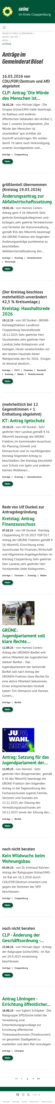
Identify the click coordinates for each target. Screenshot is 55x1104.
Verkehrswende (36, 374)
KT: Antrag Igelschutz (23, 420)
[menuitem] (6, 1101)
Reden (20, 374)
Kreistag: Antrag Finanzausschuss (18, 521)
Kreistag (19, 257)
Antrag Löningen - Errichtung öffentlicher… (26, 1001)
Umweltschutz (34, 257)
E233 (17, 370)
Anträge (6, 44)
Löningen (19, 1050)
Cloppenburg (21, 154)
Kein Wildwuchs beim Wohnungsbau (23, 858)
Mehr (7, 161)
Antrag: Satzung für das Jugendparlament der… (25, 760)
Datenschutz (46, 1101)
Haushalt (41, 370)
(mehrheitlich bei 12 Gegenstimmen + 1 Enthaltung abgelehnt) (22, 409)
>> (38, 1078)
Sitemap (15, 1101)
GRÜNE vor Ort (10, 37)
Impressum (34, 1101)
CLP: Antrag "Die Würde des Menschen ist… (25, 95)
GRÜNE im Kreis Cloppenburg (17, 33)
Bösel (5, 40)
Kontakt (6, 1101)
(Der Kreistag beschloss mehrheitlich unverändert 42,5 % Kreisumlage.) (24, 296)
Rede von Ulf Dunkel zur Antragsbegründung (23, 509)
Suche (24, 1101)
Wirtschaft (10, 261)
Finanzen (28, 370)
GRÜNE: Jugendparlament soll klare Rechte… (23, 635)
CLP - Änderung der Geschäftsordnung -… (23, 937)
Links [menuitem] (35, 1094)
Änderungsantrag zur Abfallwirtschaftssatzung (27, 198)
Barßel (18, 702)
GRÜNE (24, 9)
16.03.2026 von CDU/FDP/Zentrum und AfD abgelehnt (26, 81)
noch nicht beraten (18, 849)
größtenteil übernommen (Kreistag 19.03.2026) (24, 187)
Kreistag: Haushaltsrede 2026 (26, 311)
